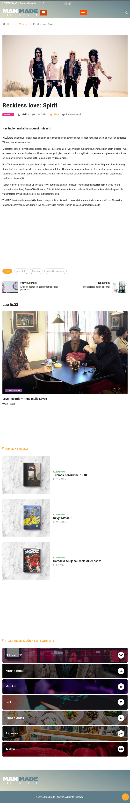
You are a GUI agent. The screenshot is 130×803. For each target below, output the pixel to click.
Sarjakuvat (59, 472)
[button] (66, 3)
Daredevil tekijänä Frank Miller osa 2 (77, 561)
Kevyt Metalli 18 (63, 517)
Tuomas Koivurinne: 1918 (32, 3)
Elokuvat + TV (13, 390)
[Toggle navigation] (43, 12)
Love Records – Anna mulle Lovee (24, 398)
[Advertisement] (65, 243)
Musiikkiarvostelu (55, 271)
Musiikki (23, 24)
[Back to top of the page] (125, 797)
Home (10, 24)
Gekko (25, 114)
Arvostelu (21, 271)
